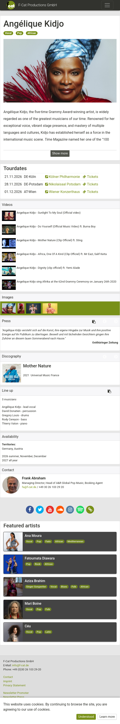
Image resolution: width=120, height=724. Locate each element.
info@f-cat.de (20, 665)
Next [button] (116, 321)
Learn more (107, 716)
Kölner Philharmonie (62, 177)
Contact (8, 677)
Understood (86, 716)
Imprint (7, 681)
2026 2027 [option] (24, 458)
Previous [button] (105, 321)
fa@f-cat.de (29, 487)
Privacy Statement (14, 685)
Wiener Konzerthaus (62, 192)
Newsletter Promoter (16, 692)
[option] (60, 336)
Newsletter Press (13, 697)
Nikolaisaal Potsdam (63, 184)
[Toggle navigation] (107, 5)
